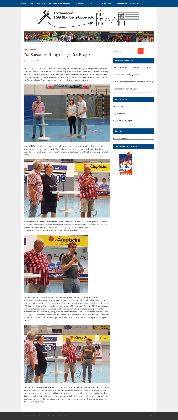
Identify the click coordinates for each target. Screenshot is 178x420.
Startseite (27, 3)
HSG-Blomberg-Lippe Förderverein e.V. (48, 416)
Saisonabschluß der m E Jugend (125, 89)
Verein (40, 3)
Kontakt (93, 3)
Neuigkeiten (30, 49)
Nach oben (148, 416)
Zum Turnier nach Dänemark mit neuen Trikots (132, 67)
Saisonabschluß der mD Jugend (125, 74)
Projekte (79, 3)
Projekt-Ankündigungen (122, 120)
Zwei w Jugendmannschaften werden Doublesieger (133, 81)
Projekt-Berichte (119, 113)
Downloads (107, 3)
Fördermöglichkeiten (59, 3)
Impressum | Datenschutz (129, 3)
